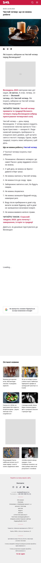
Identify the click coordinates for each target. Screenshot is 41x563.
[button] (37, 2)
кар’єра (20, 508)
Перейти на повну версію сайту (20, 478)
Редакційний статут (20, 521)
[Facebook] (4, 49)
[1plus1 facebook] (24, 487)
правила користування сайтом (20, 519)
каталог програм (20, 506)
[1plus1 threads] (17, 487)
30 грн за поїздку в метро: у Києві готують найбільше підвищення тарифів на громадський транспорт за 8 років (30, 384)
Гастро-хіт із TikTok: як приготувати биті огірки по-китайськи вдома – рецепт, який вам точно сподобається (11, 409)
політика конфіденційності (20, 517)
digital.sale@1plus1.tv (20, 545)
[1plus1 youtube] (28, 487)
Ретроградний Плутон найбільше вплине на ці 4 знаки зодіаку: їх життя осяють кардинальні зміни (11, 463)
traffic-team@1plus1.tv (20, 550)
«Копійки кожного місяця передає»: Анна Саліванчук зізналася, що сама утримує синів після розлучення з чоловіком (29, 464)
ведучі (20, 510)
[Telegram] (7, 49)
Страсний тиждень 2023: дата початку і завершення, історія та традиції (18, 219)
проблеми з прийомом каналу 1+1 (20, 504)
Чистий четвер (30, 147)
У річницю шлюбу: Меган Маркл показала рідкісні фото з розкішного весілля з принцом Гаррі (30, 408)
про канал (20, 500)
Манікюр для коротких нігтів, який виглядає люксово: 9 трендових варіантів (9, 382)
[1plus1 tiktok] (20, 487)
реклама (20, 502)
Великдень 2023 (10, 90)
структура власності (20, 514)
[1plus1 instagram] (13, 487)
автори (20, 512)
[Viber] (11, 49)
